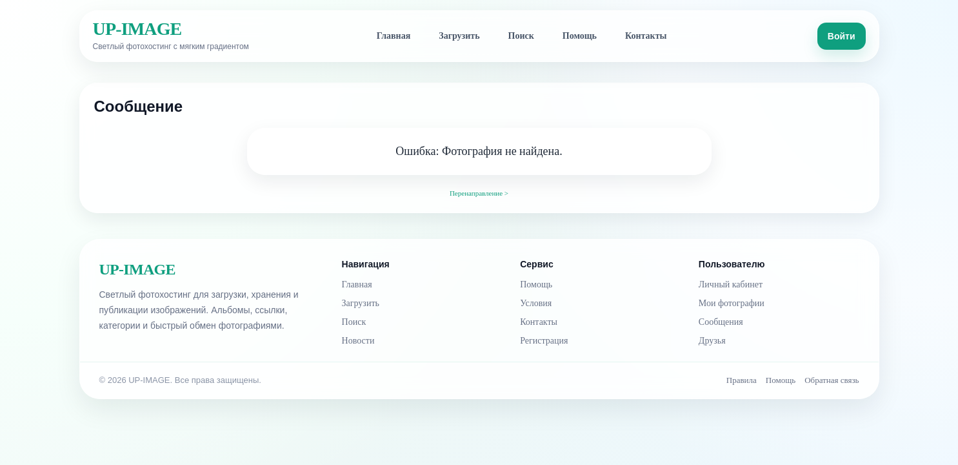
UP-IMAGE (137, 29)
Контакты (645, 36)
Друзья (712, 341)
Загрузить (459, 36)
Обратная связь (831, 380)
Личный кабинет (731, 284)
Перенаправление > (479, 193)
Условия (536, 303)
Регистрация (544, 341)
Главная (393, 36)
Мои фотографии (731, 303)
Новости (358, 341)
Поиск (521, 36)
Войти (841, 36)
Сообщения (721, 322)
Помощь (580, 36)
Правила (741, 380)
